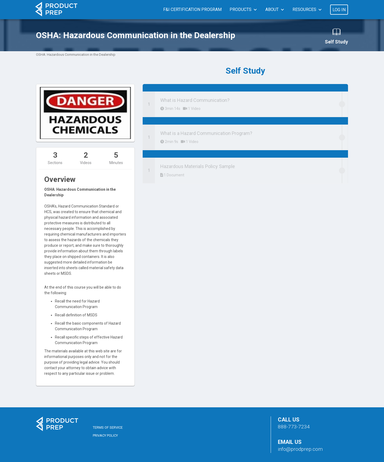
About (272, 9)
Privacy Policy (105, 435)
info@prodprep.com (300, 449)
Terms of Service (108, 427)
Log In (339, 9)
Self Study (336, 36)
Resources (304, 9)
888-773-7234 (294, 427)
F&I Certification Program (192, 9)
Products (240, 9)
